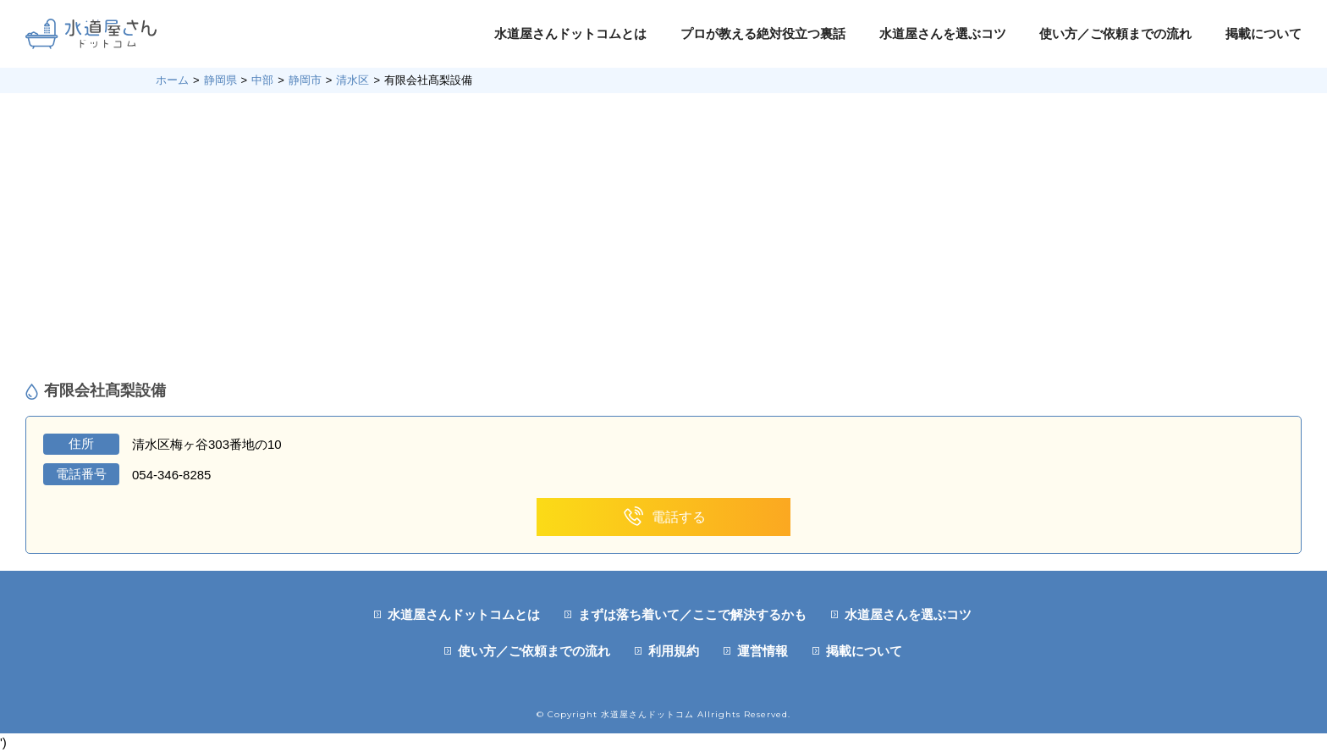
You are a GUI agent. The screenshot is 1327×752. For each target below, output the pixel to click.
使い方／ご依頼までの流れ (1115, 33)
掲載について (1263, 33)
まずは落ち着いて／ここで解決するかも (692, 614)
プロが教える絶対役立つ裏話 (762, 33)
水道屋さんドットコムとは (570, 33)
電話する (664, 517)
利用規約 (673, 651)
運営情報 (762, 651)
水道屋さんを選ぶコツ (942, 33)
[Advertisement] (663, 237)
